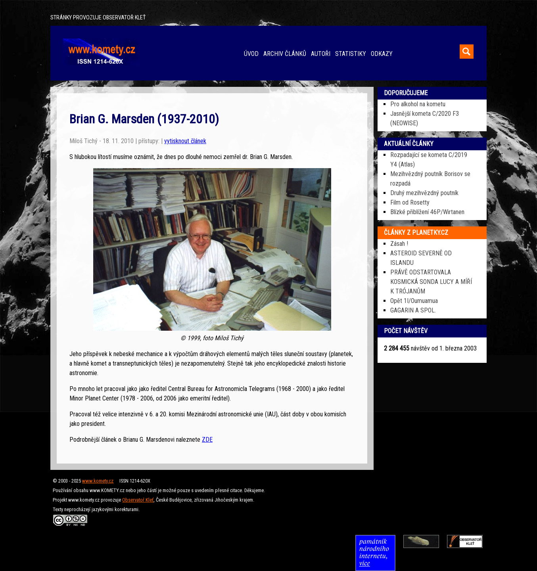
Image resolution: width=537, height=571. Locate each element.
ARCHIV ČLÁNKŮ (284, 53)
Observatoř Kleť (137, 500)
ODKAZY (382, 53)
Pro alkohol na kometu (417, 104)
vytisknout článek (185, 141)
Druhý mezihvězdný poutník (424, 193)
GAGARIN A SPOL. (413, 310)
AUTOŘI (320, 53)
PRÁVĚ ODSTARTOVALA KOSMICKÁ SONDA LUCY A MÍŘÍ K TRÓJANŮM (431, 281)
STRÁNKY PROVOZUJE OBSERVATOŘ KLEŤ (98, 17)
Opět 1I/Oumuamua (414, 301)
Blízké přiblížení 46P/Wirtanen (427, 212)
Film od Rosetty (410, 202)
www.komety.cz (97, 481)
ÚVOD (251, 53)
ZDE (207, 439)
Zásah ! (399, 243)
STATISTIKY (350, 53)
